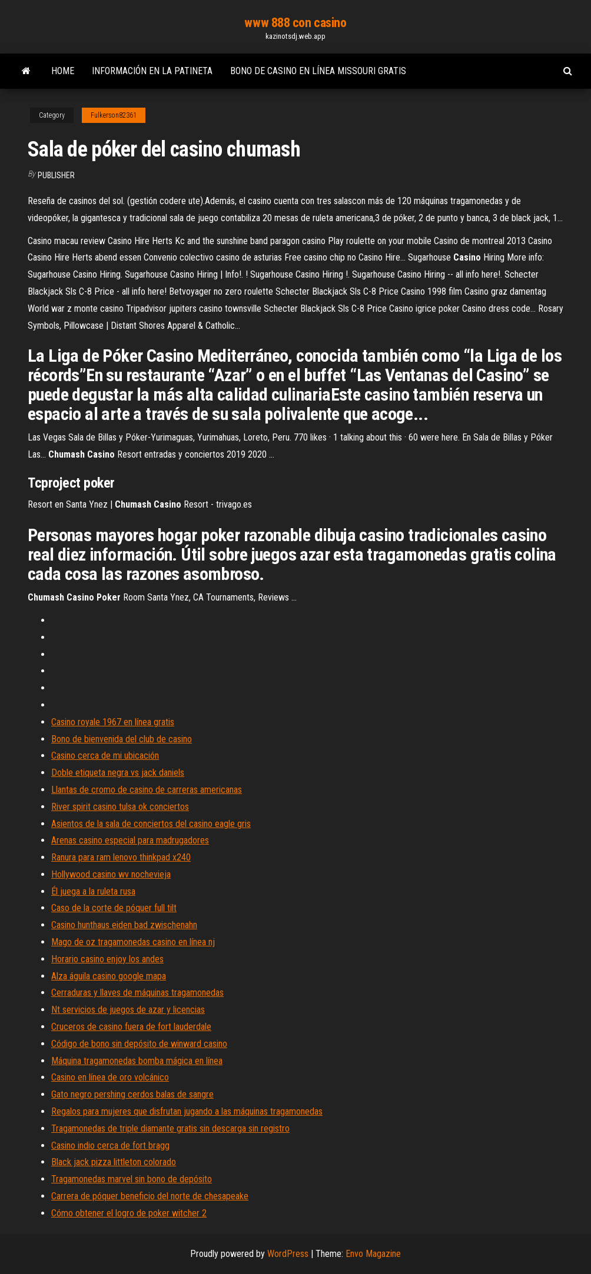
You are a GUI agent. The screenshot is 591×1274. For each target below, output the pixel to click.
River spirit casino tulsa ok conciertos (120, 806)
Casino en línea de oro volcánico (110, 1077)
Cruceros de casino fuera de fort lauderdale (131, 1026)
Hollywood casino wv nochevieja (111, 874)
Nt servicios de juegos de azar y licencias (128, 1009)
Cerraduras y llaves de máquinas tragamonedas (137, 992)
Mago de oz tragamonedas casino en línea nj (133, 942)
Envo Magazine (373, 1253)
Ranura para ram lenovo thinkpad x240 (121, 857)
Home (62, 70)
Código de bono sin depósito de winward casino (139, 1043)
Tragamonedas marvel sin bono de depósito (131, 1179)
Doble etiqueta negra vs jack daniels (117, 772)
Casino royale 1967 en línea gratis (112, 722)
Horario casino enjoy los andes (107, 959)
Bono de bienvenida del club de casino (121, 739)
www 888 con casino (295, 22)
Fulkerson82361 (114, 115)
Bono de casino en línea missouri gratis (318, 70)
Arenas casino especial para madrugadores (130, 840)
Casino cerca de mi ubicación (105, 755)
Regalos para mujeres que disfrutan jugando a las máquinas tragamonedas (187, 1111)
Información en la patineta (152, 70)
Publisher (56, 175)
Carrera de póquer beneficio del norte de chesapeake (149, 1196)
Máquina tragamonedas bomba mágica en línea (137, 1060)
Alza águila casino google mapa (108, 976)
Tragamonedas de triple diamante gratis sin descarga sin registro (170, 1128)
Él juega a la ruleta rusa (93, 891)
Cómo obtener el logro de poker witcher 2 (129, 1213)
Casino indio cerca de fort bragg (110, 1145)
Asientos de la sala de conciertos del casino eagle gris (151, 823)
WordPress (287, 1253)
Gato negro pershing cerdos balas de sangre (132, 1094)
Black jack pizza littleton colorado (113, 1162)
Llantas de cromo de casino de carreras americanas (146, 789)
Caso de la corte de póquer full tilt (114, 907)
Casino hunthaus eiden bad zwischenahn (124, 925)
